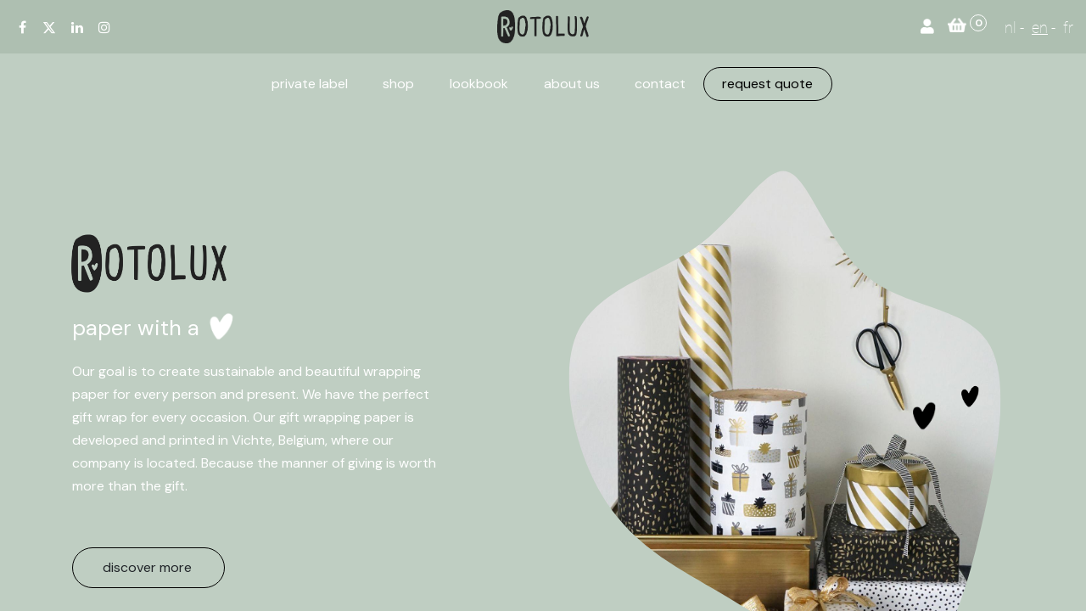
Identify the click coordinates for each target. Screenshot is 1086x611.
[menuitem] (310, 84)
